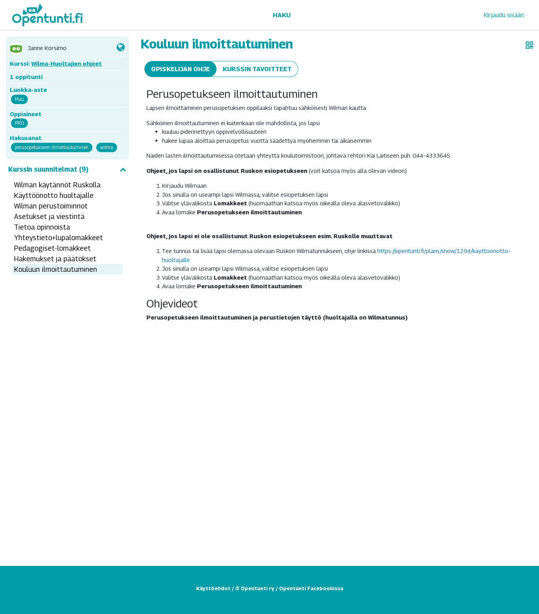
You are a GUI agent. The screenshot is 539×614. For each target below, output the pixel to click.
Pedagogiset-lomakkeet (52, 248)
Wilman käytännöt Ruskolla (57, 185)
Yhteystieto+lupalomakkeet (58, 237)
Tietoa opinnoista (42, 227)
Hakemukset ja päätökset (55, 259)
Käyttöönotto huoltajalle (54, 195)
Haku (281, 15)
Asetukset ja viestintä (49, 216)
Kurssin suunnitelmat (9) (67, 169)
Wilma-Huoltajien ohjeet (66, 63)
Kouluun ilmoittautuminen (55, 269)
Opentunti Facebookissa (311, 588)
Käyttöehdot (213, 588)
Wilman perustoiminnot (51, 206)
